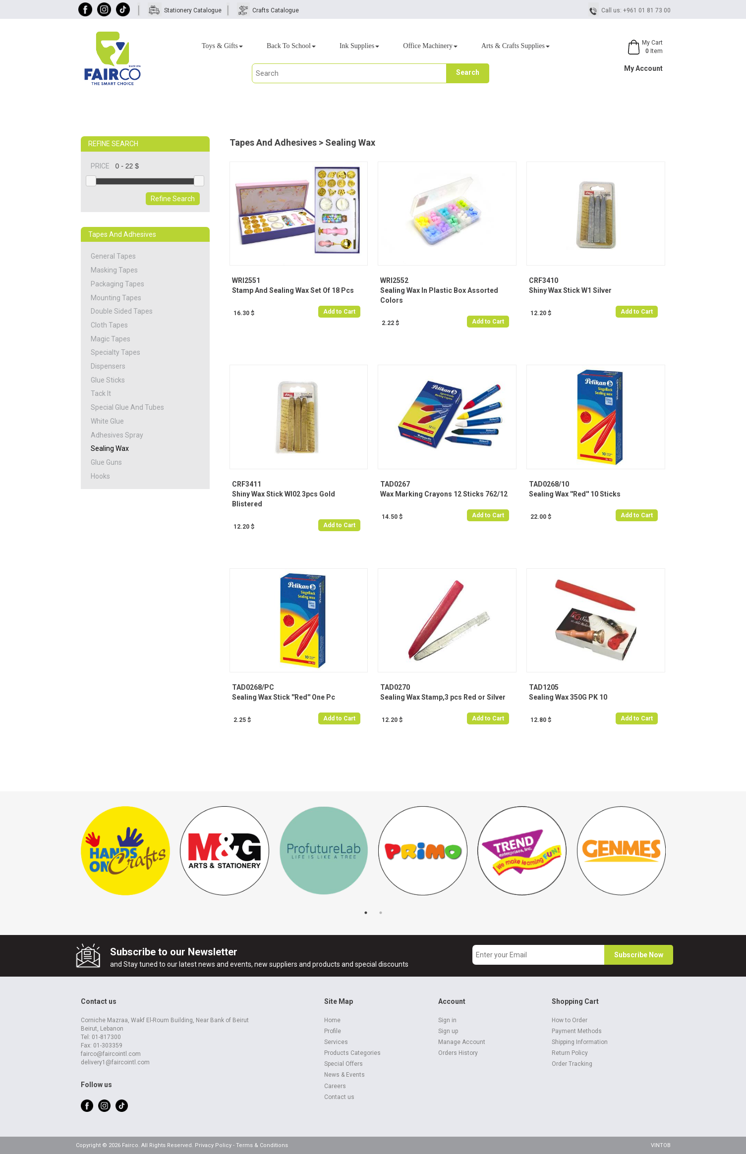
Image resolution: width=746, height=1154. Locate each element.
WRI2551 (246, 280)
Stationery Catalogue (193, 10)
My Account (643, 68)
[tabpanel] (125, 855)
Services (336, 1042)
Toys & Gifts (222, 46)
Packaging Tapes (117, 284)
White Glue (107, 421)
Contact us (339, 1097)
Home (332, 1020)
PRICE (103, 166)
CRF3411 (246, 484)
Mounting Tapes (116, 298)
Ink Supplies (359, 46)
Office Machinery (430, 46)
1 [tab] (366, 913)
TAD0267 (395, 484)
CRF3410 (543, 280)
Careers (335, 1086)
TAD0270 (395, 687)
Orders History (458, 1052)
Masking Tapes (114, 270)
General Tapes (113, 256)
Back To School (291, 46)
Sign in (447, 1020)
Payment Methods (577, 1031)
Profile (332, 1031)
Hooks (100, 476)
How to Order (569, 1020)
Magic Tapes (110, 339)
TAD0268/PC (253, 687)
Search (467, 72)
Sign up (448, 1031)
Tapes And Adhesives (273, 142)
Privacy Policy (213, 1145)
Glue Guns (106, 462)
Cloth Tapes (109, 325)
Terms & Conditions (262, 1145)
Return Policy (570, 1052)
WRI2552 (394, 280)
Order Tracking (572, 1063)
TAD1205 (544, 687)
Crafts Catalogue (275, 10)
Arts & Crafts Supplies (515, 46)
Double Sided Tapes (122, 311)
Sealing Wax (110, 448)
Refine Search (173, 199)
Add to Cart (339, 311)
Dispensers (108, 366)
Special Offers (343, 1063)
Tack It (101, 393)
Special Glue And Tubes (127, 407)
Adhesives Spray (117, 435)
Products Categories (352, 1052)
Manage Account (461, 1042)
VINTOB (661, 1145)
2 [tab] (381, 913)
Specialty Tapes (115, 352)
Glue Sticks (108, 380)
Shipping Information (580, 1042)
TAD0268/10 (549, 484)
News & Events (344, 1074)
